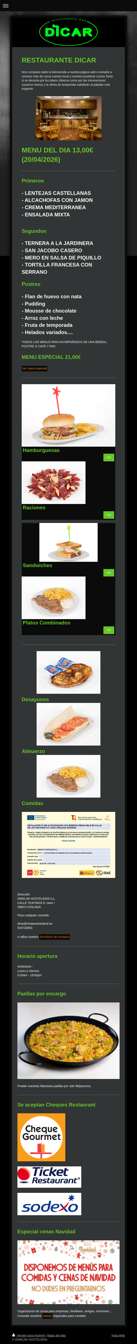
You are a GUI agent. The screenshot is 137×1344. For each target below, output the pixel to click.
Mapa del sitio (56, 1335)
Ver (109, 457)
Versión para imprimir (29, 1335)
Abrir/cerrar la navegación (68, 5)
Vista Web (118, 1335)
